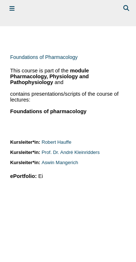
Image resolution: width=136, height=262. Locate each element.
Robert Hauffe (56, 142)
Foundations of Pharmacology (44, 57)
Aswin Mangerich (60, 162)
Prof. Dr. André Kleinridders (71, 152)
